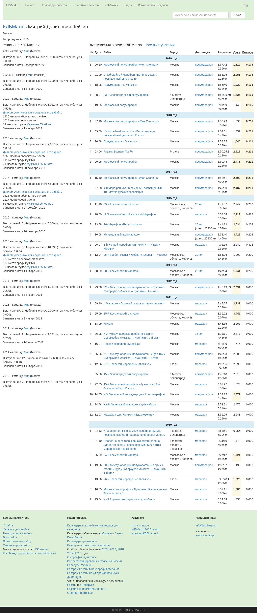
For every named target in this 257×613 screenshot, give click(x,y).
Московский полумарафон (121, 105)
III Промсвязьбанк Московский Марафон (130, 214)
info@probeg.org (206, 525)
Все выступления (160, 45)
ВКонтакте (42, 549)
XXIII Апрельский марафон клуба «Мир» (130, 404)
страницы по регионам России (36, 553)
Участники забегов (87, 5)
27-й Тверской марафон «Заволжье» (127, 364)
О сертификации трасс (82, 557)
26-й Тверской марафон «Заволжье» (127, 479)
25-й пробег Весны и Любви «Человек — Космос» (136, 254)
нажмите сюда (205, 535)
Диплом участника (15, 112)
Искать (237, 15)
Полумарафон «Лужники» (120, 84)
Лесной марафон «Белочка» (122, 343)
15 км (198, 333)
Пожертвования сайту (17, 541)
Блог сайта (10, 537)
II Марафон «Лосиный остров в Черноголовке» (134, 303)
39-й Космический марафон (121, 204)
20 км (198, 204)
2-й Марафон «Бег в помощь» (123, 224)
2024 (105, 549)
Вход (245, 5)
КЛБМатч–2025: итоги (146, 529)
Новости (30, 5)
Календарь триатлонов (82, 541)
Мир (26, 51)
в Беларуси (87, 584)
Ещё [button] (128, 5)
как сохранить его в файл (44, 112)
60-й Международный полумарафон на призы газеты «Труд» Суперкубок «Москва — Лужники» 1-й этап (135, 469)
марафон (201, 214)
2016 (78, 553)
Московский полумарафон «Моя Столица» (131, 64)
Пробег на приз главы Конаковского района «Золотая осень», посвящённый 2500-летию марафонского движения (132, 444)
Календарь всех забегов (82, 525)
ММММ (108, 323)
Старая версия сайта (16, 545)
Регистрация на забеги (17, 533)
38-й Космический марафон (121, 271)
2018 (121, 549)
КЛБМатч (13, 26)
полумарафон (204, 64)
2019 (113, 549)
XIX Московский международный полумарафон (134, 394)
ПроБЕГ (12, 5)
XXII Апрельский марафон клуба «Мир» (129, 499)
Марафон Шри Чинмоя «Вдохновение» (129, 414)
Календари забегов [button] (55, 5)
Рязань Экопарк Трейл (118, 151)
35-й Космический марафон (121, 313)
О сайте (8, 525)
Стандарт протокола (80, 592)
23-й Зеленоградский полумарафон (126, 94)
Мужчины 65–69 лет (39, 124)
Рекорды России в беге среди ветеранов (93, 569)
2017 (70, 553)
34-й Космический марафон (121, 455)
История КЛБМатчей (145, 533)
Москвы (107, 533)
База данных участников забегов (88, 545)
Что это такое (140, 525)
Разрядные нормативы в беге (86, 588)
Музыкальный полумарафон (122, 234)
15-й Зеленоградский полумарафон (126, 374)
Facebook (9, 553)
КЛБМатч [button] (111, 5)
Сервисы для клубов (16, 529)
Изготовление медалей (153, 5)
